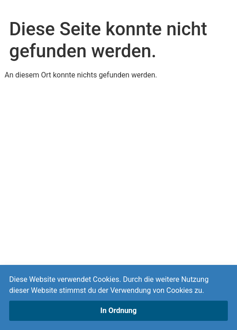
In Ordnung (118, 310)
